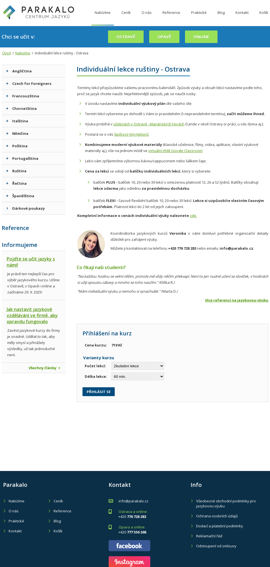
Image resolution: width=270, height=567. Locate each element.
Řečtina (16, 183)
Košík (58, 530)
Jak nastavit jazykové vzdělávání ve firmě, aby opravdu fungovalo (32, 315)
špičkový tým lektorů (131, 134)
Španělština (20, 195)
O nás (146, 17)
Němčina (17, 133)
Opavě (164, 36)
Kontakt (242, 17)
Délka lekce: (96, 376)
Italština (17, 120)
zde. (193, 215)
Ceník (126, 17)
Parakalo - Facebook (129, 545)
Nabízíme (102, 17)
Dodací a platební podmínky (219, 525)
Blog (221, 17)
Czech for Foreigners (28, 83)
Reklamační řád (209, 535)
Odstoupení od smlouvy (216, 545)
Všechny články (45, 367)
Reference (171, 17)
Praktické (199, 17)
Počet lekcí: (95, 365)
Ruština (16, 170)
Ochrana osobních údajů (217, 515)
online (201, 36)
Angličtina (19, 71)
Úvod (6, 53)
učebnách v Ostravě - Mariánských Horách (148, 124)
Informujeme (19, 245)
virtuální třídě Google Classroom (175, 150)
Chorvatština (21, 108)
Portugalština (22, 158)
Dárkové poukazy (25, 208)
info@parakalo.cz (133, 500)
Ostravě (125, 36)
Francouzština (22, 95)
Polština (17, 145)
